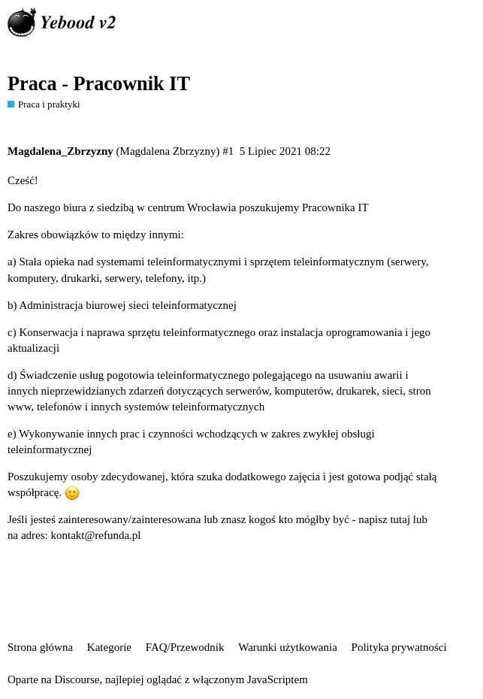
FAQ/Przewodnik (185, 647)
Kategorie (109, 647)
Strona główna (40, 647)
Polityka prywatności (399, 647)
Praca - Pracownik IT (99, 84)
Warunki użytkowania (287, 647)
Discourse (76, 679)
